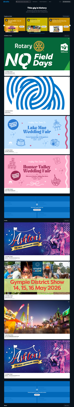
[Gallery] (37, 25)
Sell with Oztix (66, 1)
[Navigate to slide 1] (29, 33)
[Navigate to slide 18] (42, 33)
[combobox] (23, 2)
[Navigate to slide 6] (33, 33)
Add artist (37, 110)
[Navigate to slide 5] (32, 33)
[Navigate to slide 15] (40, 33)
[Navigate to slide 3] (31, 33)
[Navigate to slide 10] (36, 33)
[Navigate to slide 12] (38, 33)
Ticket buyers (35, 1)
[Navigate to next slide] (70, 25)
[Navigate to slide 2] (30, 33)
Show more (67, 35)
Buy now (21, 26)
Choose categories (37, 189)
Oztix (50, 1)
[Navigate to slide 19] (43, 33)
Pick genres (37, 262)
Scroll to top (37, 400)
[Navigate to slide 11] (37, 33)
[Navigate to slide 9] (35, 33)
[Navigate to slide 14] (39, 33)
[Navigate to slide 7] (34, 33)
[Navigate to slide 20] (44, 33)
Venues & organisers (43, 1)
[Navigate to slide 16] (41, 33)
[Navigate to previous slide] (4, 25)
